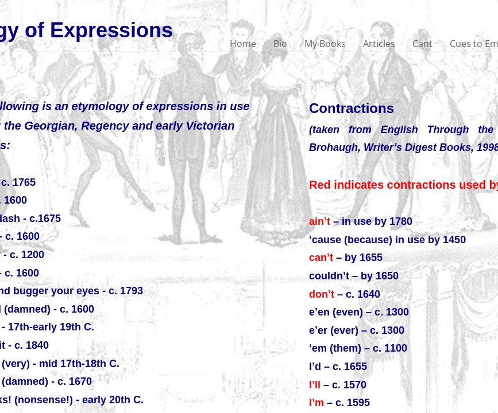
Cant (422, 43)
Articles (379, 43)
